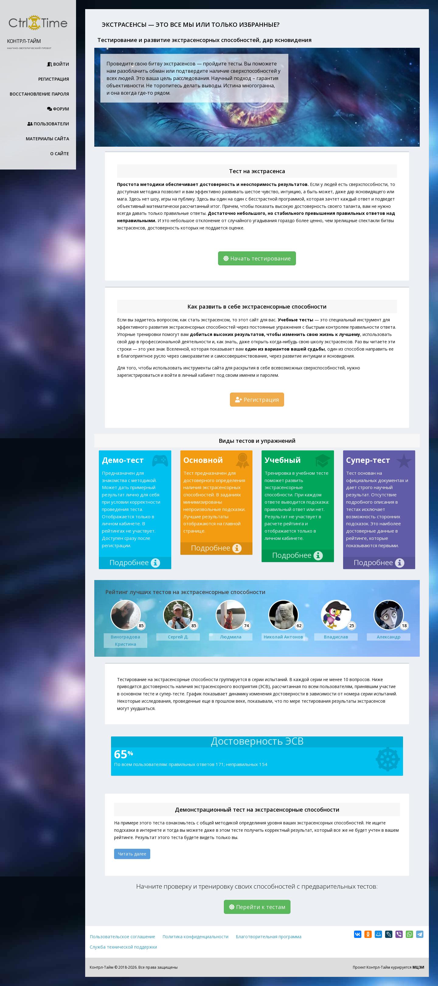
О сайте (59, 153)
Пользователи (48, 124)
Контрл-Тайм (24, 41)
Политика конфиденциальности (195, 936)
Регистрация (53, 79)
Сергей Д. (178, 637)
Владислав (336, 637)
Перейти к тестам (257, 907)
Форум (58, 109)
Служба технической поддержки (123, 947)
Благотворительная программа (268, 936)
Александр (389, 637)
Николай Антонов (283, 637)
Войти (58, 64)
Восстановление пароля (39, 94)
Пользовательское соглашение (122, 936)
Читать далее (132, 854)
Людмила (231, 637)
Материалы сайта (45, 139)
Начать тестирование (257, 258)
